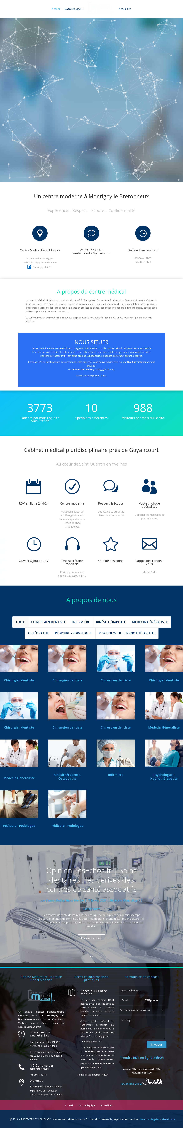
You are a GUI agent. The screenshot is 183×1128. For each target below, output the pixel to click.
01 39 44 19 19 (52, 104)
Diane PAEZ (164, 770)
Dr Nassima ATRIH (164, 722)
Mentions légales (150, 1119)
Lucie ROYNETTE (67, 821)
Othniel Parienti (19, 675)
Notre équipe (71, 9)
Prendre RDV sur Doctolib (91, 262)
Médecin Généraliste (150, 622)
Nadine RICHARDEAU (115, 770)
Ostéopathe (38, 633)
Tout (20, 622)
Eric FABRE (19, 821)
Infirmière (81, 622)
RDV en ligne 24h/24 (106, 104)
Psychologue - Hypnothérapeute (127, 633)
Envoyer (156, 1044)
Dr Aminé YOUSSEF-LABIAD (19, 771)
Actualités (126, 9)
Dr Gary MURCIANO (19, 722)
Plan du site (168, 1119)
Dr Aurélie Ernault (115, 675)
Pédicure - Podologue (73, 633)
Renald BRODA (115, 722)
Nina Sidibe (67, 675)
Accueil (55, 9)
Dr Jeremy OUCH (164, 675)
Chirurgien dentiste (48, 622)
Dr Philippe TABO (67, 722)
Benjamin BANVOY (67, 770)
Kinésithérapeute (111, 622)
